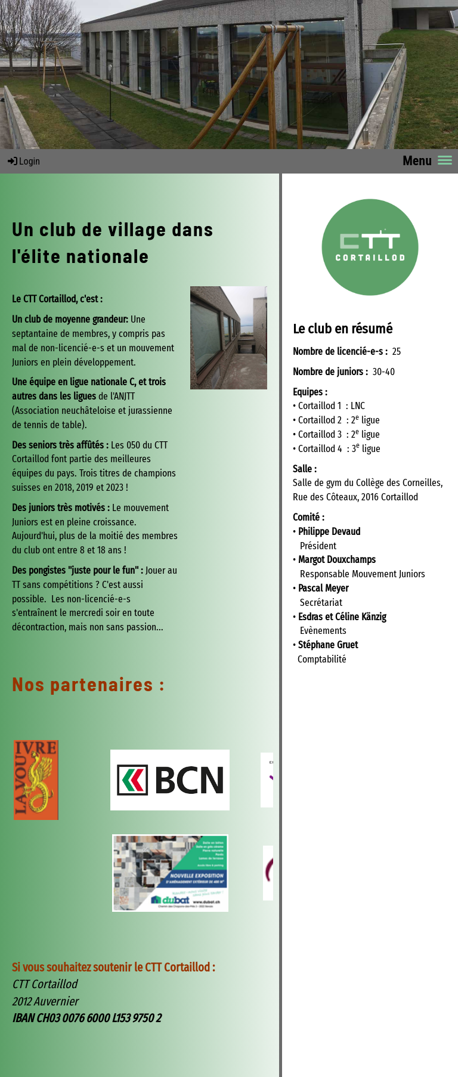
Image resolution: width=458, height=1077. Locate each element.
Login (23, 161)
